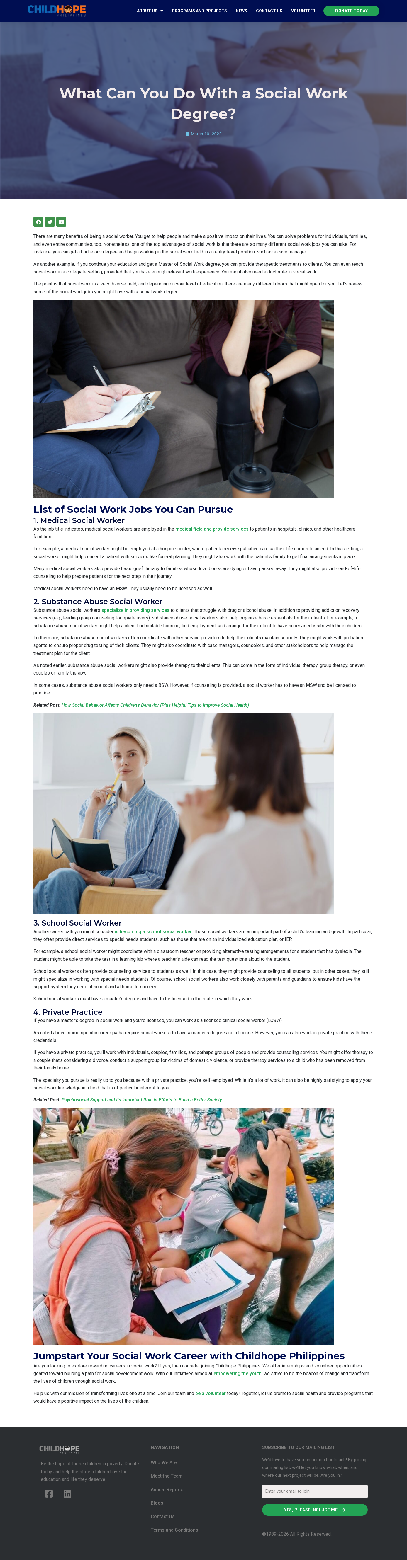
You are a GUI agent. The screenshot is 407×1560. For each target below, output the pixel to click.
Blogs (157, 1503)
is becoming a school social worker (153, 931)
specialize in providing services (135, 610)
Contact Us (269, 10)
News (241, 10)
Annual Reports (167, 1489)
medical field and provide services (212, 529)
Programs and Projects (199, 10)
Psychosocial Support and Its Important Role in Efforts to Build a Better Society (142, 1100)
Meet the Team (167, 1476)
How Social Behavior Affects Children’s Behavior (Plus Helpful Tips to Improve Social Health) (155, 705)
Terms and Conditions (174, 1530)
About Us (150, 11)
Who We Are (164, 1462)
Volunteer (303, 10)
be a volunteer (210, 1393)
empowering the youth (237, 1373)
